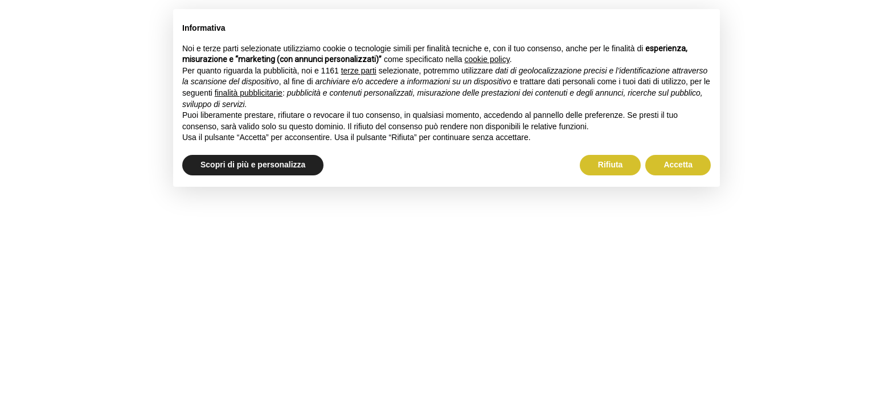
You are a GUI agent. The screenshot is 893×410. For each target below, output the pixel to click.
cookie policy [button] (487, 59)
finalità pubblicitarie (248, 92)
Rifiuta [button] (610, 164)
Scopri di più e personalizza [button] (252, 164)
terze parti (358, 70)
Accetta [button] (678, 164)
